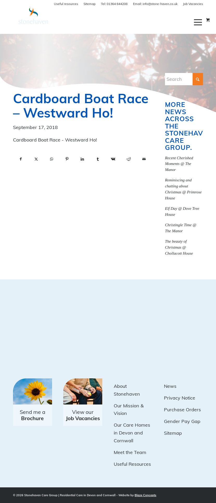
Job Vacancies (193, 4)
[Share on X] (36, 159)
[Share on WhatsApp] (51, 159)
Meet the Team (130, 452)
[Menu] (198, 22)
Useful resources (66, 4)
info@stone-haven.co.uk (155, 4)
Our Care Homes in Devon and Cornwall (132, 432)
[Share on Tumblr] (97, 159)
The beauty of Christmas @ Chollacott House (179, 247)
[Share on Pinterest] (67, 159)
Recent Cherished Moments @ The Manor (179, 164)
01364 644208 (114, 4)
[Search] (184, 79)
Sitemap (90, 4)
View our (83, 415)
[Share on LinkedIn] (82, 159)
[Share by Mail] (144, 159)
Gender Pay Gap (182, 421)
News (170, 386)
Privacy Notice (179, 398)
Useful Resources (132, 464)
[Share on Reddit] (128, 159)
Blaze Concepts (145, 495)
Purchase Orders (182, 410)
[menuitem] (198, 22)
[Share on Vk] (113, 159)
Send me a (32, 415)
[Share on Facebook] (20, 159)
